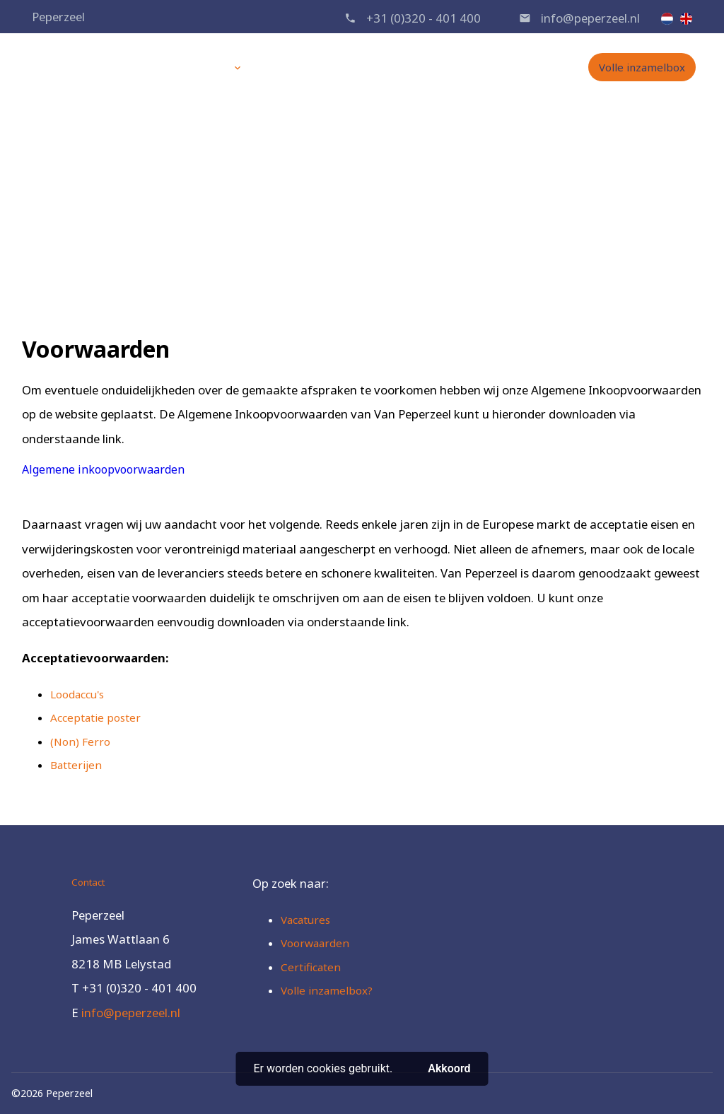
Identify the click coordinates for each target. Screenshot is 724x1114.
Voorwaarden (383, 216)
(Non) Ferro (80, 741)
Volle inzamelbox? (327, 990)
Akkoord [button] (449, 1068)
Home (140, 67)
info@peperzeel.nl (590, 18)
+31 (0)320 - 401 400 (423, 18)
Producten (293, 67)
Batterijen (76, 765)
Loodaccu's (77, 694)
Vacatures (436, 67)
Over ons (365, 67)
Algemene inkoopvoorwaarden (103, 469)
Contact (504, 67)
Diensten (203, 67)
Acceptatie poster (95, 717)
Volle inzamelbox (642, 67)
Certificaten (311, 967)
